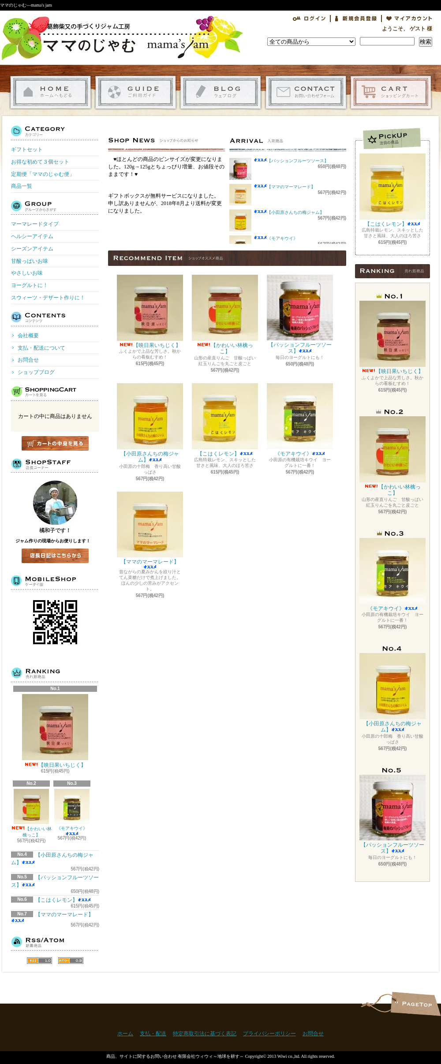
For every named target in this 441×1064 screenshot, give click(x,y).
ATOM (70, 960)
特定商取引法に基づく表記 (204, 1033)
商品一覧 (21, 186)
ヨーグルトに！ (29, 285)
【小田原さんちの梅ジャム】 (295, 212)
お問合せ (305, 92)
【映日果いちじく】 (55, 731)
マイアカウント (409, 18)
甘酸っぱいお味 (29, 261)
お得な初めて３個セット (40, 162)
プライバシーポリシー (269, 1033)
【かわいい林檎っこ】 (31, 813)
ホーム (50, 92)
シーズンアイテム (32, 249)
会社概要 (28, 335)
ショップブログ (220, 92)
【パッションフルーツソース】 (298, 160)
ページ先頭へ (415, 1004)
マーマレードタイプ (35, 224)
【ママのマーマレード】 (291, 186)
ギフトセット (27, 149)
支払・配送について (135, 92)
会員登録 (356, 18)
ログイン (309, 18)
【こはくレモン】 (63, 900)
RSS (39, 960)
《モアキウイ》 (72, 812)
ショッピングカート (391, 92)
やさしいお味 (27, 273)
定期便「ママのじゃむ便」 (43, 174)
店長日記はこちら (55, 556)
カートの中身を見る (55, 443)
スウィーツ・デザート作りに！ (48, 298)
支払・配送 (153, 1033)
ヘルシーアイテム (32, 236)
